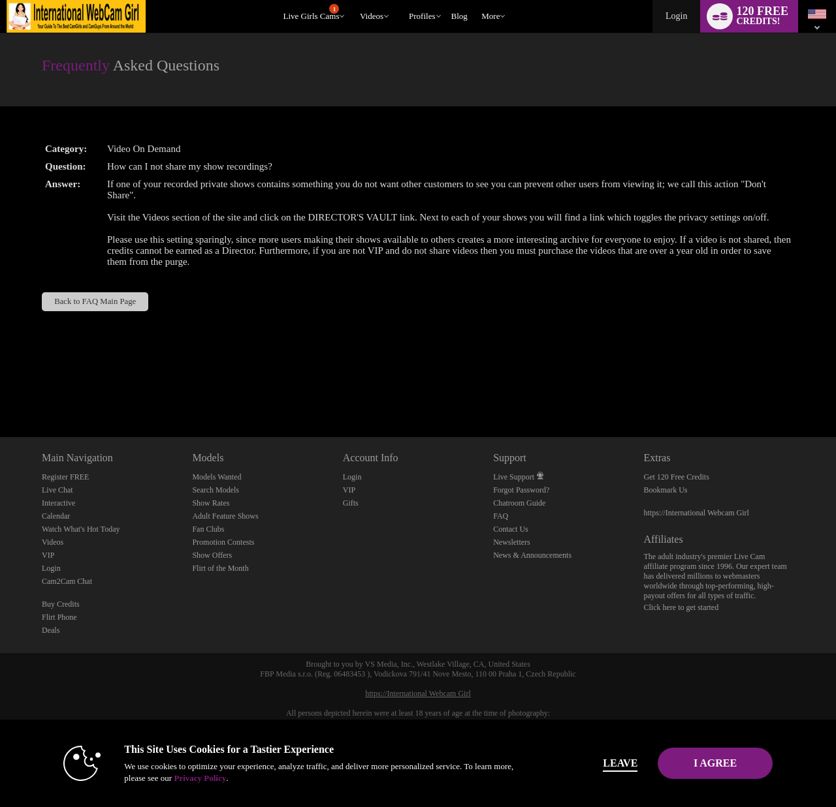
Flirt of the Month (220, 568)
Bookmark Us (666, 490)
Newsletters (511, 542)
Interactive (58, 503)
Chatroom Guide (519, 503)
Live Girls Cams (311, 12)
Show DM (0, 388)
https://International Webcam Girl (696, 512)
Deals (50, 630)
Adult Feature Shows (225, 516)
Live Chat (57, 490)
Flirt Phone (59, 617)
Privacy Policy (180, 778)
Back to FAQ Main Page (95, 301)
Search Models (215, 490)
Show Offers (212, 555)
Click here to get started (681, 607)
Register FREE (65, 476)
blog (459, 16)
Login (676, 16)
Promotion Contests (223, 542)
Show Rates (210, 503)
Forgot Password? (521, 490)
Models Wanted (216, 476)
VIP (48, 555)
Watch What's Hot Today (81, 529)
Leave (600, 763)
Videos (371, 16)
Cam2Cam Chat (67, 581)
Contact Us (510, 529)
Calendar (56, 516)
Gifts (351, 503)
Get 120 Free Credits (676, 476)
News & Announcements (532, 555)
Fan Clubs (208, 529)
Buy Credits (61, 604)
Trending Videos (353, 0)
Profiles (422, 16)
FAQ (500, 516)
